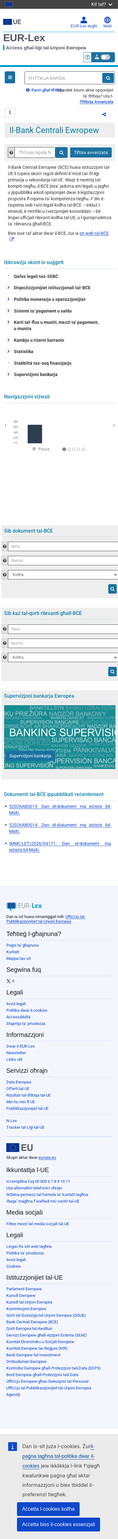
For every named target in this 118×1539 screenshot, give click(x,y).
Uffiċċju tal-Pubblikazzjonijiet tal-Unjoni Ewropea (46, 919)
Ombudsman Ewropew (26, 1361)
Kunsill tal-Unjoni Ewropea (29, 1302)
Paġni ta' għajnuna (22, 945)
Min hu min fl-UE (20, 1101)
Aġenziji (13, 1394)
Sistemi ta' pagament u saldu (43, 310)
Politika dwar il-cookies (27, 1010)
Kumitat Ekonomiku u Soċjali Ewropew (40, 1341)
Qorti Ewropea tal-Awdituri (29, 1328)
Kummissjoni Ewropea (26, 1308)
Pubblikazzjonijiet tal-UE (27, 1108)
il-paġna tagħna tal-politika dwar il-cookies (58, 1456)
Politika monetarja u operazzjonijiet (50, 299)
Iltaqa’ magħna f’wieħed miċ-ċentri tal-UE (42, 1201)
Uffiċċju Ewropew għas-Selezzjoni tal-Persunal (47, 1381)
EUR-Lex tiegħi (84, 22)
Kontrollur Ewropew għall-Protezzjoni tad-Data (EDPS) (53, 1368)
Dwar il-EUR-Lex (20, 1046)
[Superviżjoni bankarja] (30, 756)
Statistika (23, 351)
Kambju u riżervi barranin (39, 340)
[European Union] (19, 1147)
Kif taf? (101, 4)
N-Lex (11, 1120)
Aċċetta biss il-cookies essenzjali (58, 1524)
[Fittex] (108, 78)
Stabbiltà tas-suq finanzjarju (41, 363)
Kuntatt (12, 951)
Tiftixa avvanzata (91, 152)
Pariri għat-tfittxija (45, 90)
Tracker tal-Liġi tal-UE (25, 1127)
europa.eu (47, 1157)
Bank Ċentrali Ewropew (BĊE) (32, 1322)
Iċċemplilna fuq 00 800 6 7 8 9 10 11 (38, 1181)
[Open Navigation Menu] (10, 77)
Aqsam (108, 115)
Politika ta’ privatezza (25, 1253)
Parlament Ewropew (24, 1289)
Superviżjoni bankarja (36, 374)
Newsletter (16, 1052)
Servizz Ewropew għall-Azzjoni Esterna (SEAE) (46, 1335)
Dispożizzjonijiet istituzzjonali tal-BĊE (52, 287)
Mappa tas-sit (18, 958)
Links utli (14, 1059)
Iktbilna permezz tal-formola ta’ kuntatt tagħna (47, 1194)
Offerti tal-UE (17, 1088)
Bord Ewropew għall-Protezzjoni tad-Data (42, 1374)
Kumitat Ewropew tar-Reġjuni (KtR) (37, 1348)
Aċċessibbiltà (18, 1017)
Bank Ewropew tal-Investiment (33, 1355)
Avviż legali (16, 1003)
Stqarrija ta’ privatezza (25, 1023)
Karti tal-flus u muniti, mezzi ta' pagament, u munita (56, 325)
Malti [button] (108, 22)
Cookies (13, 1266)
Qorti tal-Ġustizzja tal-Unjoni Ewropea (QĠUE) (46, 1315)
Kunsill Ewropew (21, 1295)
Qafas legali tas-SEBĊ (34, 276)
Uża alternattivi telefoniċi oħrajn (34, 1188)
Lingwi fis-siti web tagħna (29, 1246)
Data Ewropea (18, 1082)
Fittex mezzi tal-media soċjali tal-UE (37, 1223)
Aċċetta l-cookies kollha (48, 1509)
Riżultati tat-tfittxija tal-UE (28, 1095)
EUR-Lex (24, 37)
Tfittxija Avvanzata (96, 101)
